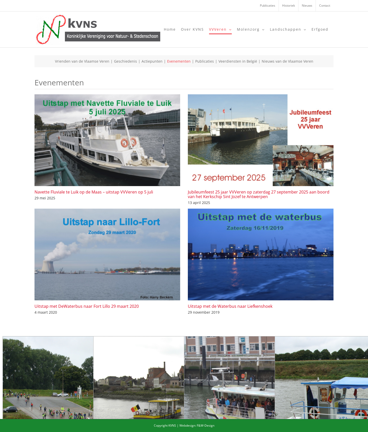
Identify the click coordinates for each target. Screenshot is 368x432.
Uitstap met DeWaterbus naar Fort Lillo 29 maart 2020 (86, 306)
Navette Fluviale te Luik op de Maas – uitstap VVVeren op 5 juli (93, 192)
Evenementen (179, 61)
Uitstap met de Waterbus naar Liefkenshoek (230, 306)
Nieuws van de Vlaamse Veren (287, 61)
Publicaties (204, 61)
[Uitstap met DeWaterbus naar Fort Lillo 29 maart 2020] (107, 254)
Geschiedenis (125, 61)
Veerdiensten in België (237, 61)
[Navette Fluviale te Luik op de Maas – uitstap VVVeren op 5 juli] (107, 140)
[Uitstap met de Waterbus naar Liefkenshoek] (261, 254)
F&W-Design (205, 425)
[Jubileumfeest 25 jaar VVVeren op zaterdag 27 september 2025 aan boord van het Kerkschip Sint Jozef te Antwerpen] (261, 140)
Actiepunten (152, 61)
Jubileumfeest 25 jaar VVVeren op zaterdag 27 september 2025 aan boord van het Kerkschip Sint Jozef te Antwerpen (258, 194)
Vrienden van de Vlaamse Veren (82, 61)
